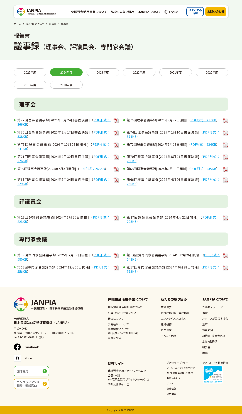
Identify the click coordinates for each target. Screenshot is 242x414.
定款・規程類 (209, 341)
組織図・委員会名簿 (213, 336)
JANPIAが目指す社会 (215, 318)
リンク (170, 383)
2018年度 (66, 85)
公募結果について (118, 324)
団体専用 (22, 371)
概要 (205, 353)
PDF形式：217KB (203, 120)
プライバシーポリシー (178, 362)
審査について (115, 318)
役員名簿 (207, 330)
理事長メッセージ (212, 307)
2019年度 (30, 85)
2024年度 (66, 72)
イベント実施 (168, 336)
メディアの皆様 (195, 11)
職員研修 (166, 324)
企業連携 (166, 330)
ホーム (17, 24)
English (173, 12)
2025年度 (30, 72)
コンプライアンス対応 (173, 318)
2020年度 (212, 72)
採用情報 (171, 393)
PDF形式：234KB (203, 144)
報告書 (53, 24)
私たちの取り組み (174, 299)
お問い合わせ (215, 11)
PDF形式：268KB (92, 168)
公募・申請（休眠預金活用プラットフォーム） (127, 377)
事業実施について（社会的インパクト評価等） (123, 331)
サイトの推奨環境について (180, 373)
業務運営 (166, 307)
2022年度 (139, 72)
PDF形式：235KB (203, 168)
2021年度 (176, 72)
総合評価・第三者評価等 (175, 313)
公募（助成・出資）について (123, 313)
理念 (205, 313)
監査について (115, 338)
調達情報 (171, 388)
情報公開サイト (117, 384)
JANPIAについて (35, 24)
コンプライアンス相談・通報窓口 (28, 384)
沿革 (205, 324)
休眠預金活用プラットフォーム (125, 370)
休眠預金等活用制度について (125, 307)
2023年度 (103, 72)
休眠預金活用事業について (128, 299)
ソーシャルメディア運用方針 (181, 367)
